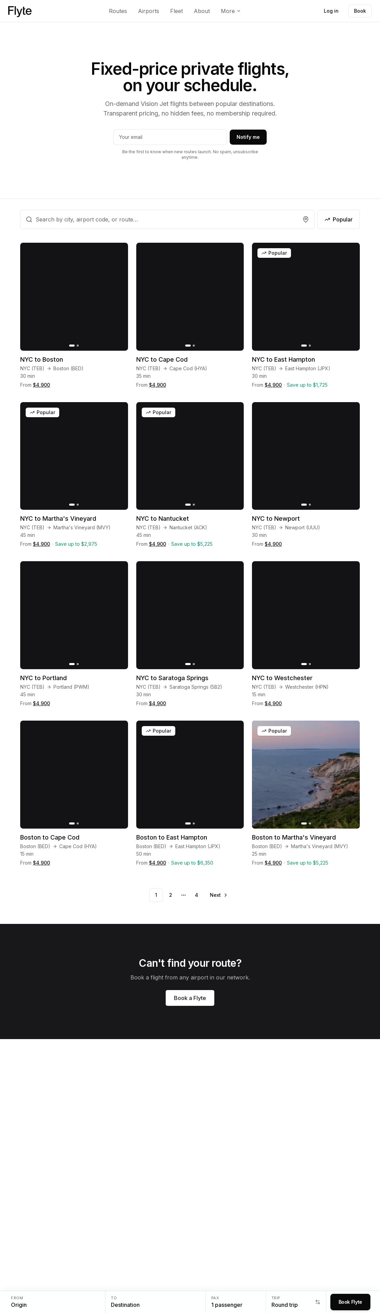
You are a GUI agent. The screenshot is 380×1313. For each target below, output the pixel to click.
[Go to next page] (217, 895)
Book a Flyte (190, 998)
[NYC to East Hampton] (306, 315)
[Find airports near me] (305, 219)
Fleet (176, 11)
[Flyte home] (19, 10)
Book (360, 11)
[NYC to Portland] (74, 634)
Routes (118, 11)
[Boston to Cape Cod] (74, 793)
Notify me (248, 137)
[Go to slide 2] (78, 346)
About (202, 11)
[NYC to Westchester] (306, 634)
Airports (148, 11)
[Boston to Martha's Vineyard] (306, 793)
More (231, 11)
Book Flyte (351, 1302)
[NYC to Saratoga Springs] (190, 634)
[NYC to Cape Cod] (190, 315)
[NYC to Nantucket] (190, 475)
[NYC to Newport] (306, 475)
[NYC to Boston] (74, 315)
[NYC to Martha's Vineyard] (74, 475)
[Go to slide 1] (72, 346)
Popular (339, 219)
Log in (331, 11)
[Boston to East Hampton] (190, 793)
